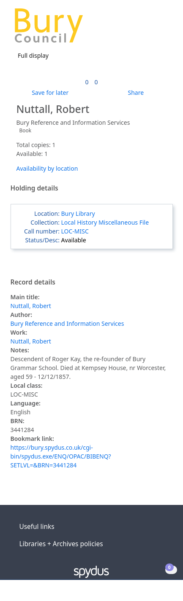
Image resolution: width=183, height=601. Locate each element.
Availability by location (47, 168)
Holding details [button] (34, 188)
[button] (153, 28)
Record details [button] (33, 282)
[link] (86, 82)
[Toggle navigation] (163, 28)
